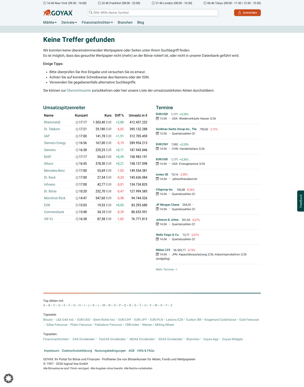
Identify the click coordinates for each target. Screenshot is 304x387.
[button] (8, 378)
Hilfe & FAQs (145, 350)
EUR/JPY (140, 319)
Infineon (49, 184)
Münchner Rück (54, 198)
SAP (47, 136)
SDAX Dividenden (170, 339)
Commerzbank (54, 212)
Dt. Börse (50, 191)
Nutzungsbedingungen (110, 350)
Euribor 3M (193, 319)
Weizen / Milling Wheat (158, 325)
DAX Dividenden (84, 339)
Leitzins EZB (174, 319)
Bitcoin (48, 319)
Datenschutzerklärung (77, 350)
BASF (47, 157)
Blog (140, 22)
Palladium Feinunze (108, 325)
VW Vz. (49, 219)
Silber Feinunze (56, 325)
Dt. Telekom (52, 129)
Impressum (51, 350)
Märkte (48, 22)
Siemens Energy (55, 143)
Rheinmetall (52, 122)
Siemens (50, 150)
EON (47, 205)
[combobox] (153, 12)
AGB (131, 350)
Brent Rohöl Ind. (104, 319)
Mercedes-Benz (54, 171)
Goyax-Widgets (232, 339)
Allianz (48, 164)
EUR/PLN (156, 319)
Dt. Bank (50, 177)
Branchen (125, 22)
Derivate (68, 22)
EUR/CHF (124, 319)
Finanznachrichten (96, 22)
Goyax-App (210, 339)
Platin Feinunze (81, 325)
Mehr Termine (166, 269)
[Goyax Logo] (57, 13)
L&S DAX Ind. (65, 319)
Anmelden (247, 12)
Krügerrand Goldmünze (220, 319)
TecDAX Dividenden (112, 339)
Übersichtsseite (79, 90)
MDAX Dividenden (142, 339)
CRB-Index (132, 325)
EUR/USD (83, 319)
